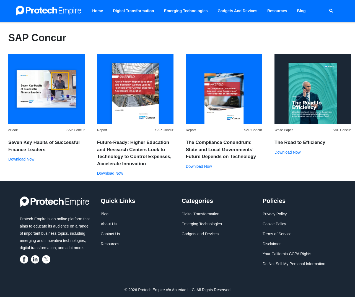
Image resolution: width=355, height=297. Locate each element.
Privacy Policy (275, 214)
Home (97, 11)
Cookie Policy (274, 224)
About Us (109, 224)
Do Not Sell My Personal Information (294, 264)
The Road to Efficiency (299, 142)
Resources (277, 11)
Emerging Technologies (186, 11)
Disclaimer (272, 244)
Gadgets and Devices (237, 11)
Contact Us (110, 234)
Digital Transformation (133, 11)
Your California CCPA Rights (287, 254)
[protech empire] (25, 259)
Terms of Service (277, 234)
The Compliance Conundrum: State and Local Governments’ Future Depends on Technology (221, 149)
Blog (301, 11)
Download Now (21, 159)
